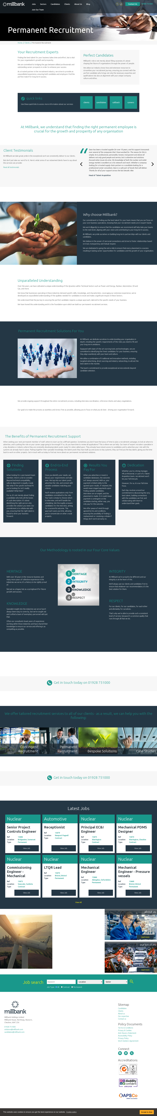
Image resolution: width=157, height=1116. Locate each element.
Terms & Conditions (125, 1028)
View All (78, 902)
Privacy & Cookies (125, 1030)
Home (20, 43)
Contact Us (132, 4)
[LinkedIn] (126, 1053)
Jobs (34, 4)
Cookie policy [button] (71, 1112)
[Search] (131, 981)
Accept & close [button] (146, 1112)
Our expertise (123, 1016)
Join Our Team (38, 10)
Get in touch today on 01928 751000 (78, 682)
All (57, 987)
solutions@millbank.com (13, 1029)
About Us (78, 4)
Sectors (43, 4)
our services (148, 944)
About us (121, 1014)
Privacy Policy (123, 1038)
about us (150, 911)
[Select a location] (89, 982)
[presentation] (81, 163)
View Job (26, 848)
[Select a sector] (115, 982)
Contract (65, 987)
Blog (88, 4)
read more (145, 937)
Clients (67, 4)
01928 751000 (147, 4)
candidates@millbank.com (14, 1032)
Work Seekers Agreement (128, 1041)
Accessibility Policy (125, 1036)
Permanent (76, 987)
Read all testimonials (11, 167)
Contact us (122, 1019)
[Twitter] (132, 1053)
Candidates (55, 4)
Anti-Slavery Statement (127, 1033)
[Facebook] (120, 1053)
